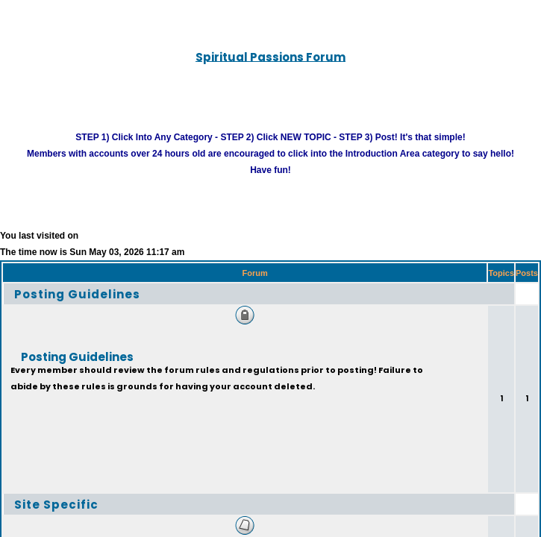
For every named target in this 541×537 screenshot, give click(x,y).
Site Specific (56, 521)
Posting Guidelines (77, 310)
